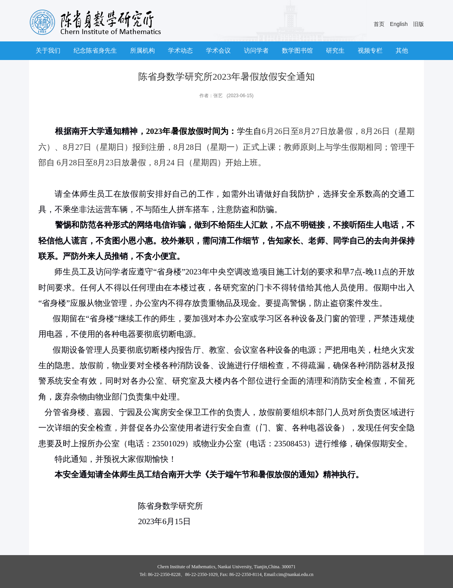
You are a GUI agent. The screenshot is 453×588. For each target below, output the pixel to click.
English (399, 24)
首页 (379, 24)
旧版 (418, 24)
